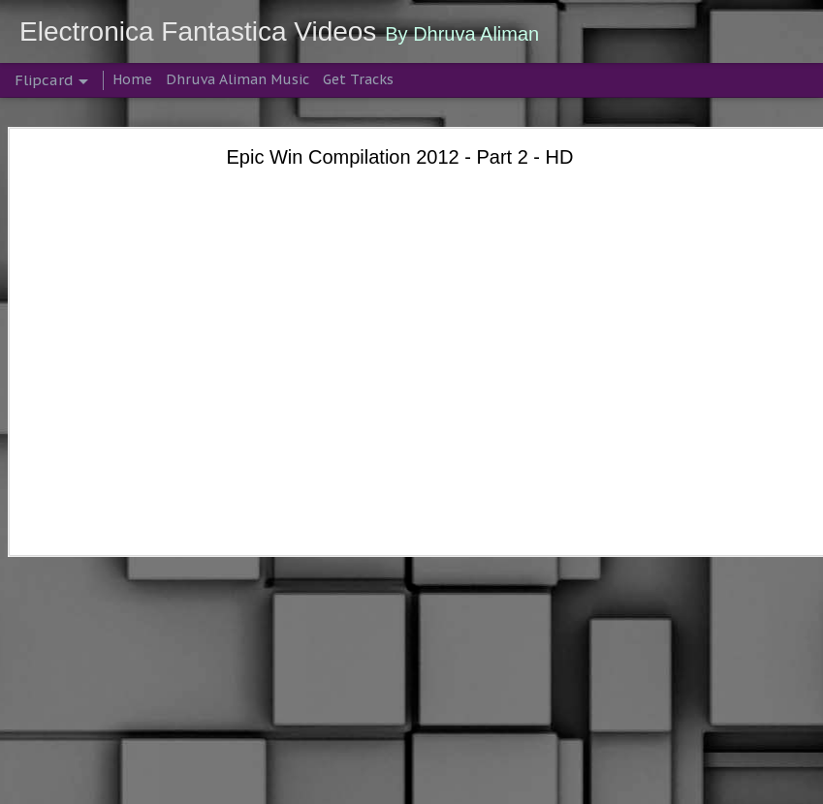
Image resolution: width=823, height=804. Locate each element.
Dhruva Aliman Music (237, 79)
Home (132, 79)
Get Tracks (358, 79)
